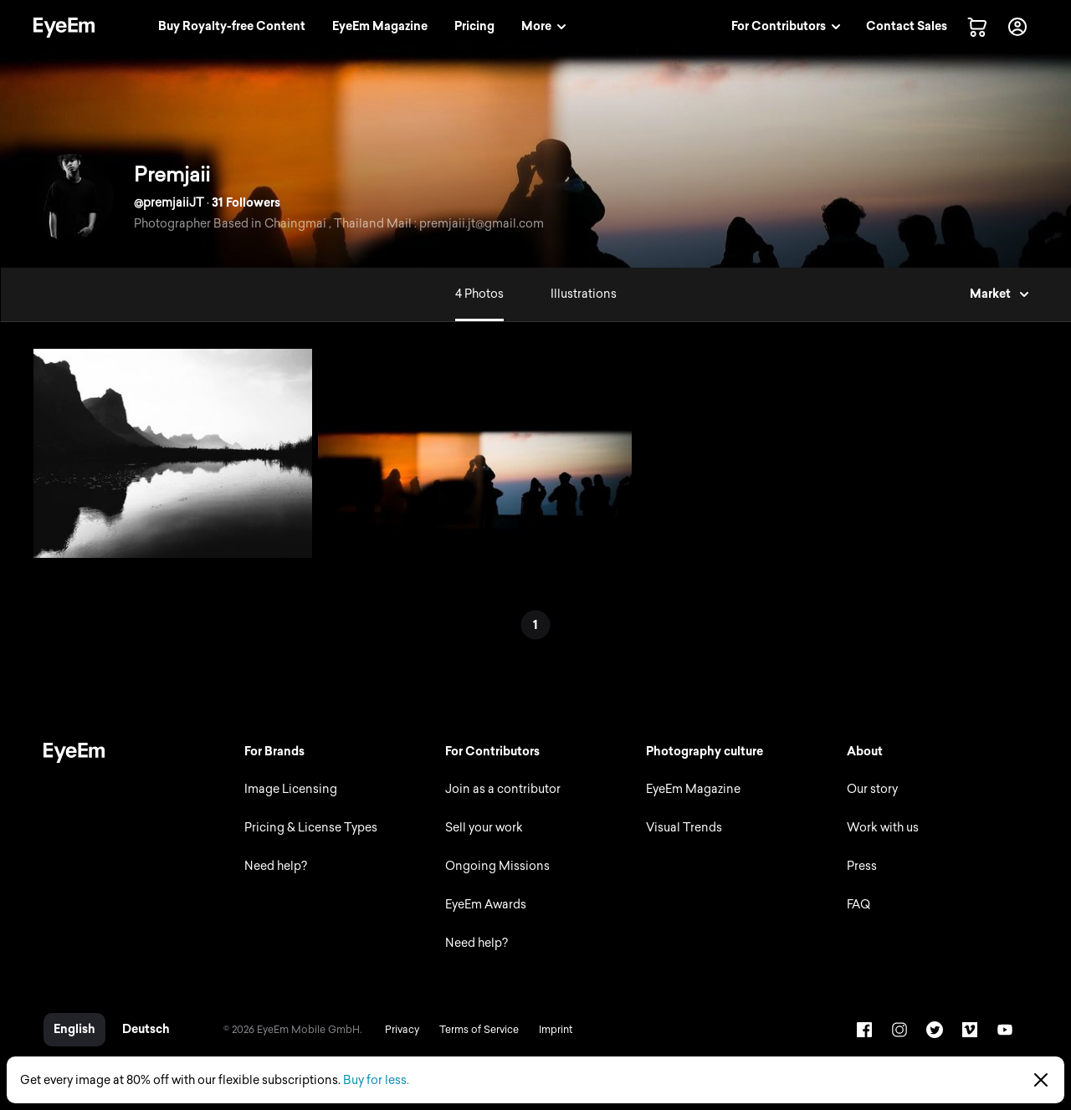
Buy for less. (376, 1080)
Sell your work (484, 828)
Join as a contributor (503, 789)
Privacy (402, 1030)
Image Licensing (290, 789)
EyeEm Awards (485, 905)
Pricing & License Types (310, 828)
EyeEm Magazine (693, 789)
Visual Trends (684, 828)
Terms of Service (479, 1030)
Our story (872, 789)
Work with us (883, 828)
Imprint (555, 1030)
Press (862, 866)
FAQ (858, 905)
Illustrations (584, 294)
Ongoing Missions (497, 866)
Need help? (275, 866)
